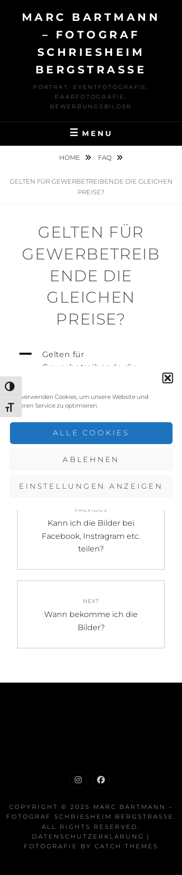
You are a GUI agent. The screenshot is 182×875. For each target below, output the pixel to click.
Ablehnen (91, 459)
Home (70, 157)
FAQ (105, 157)
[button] (167, 378)
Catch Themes (126, 846)
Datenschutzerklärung (88, 836)
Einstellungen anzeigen (91, 486)
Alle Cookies (91, 432)
